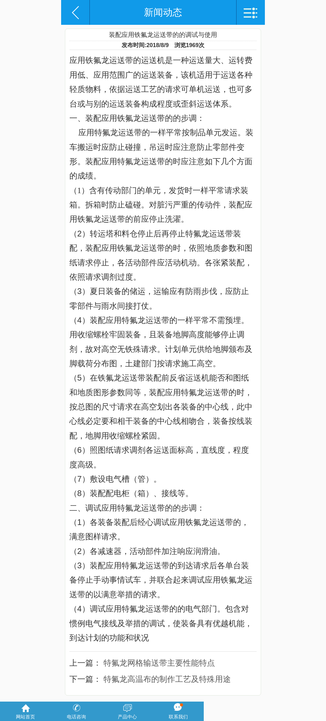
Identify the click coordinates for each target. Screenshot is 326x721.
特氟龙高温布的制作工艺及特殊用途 (167, 679)
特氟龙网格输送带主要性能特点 (159, 662)
